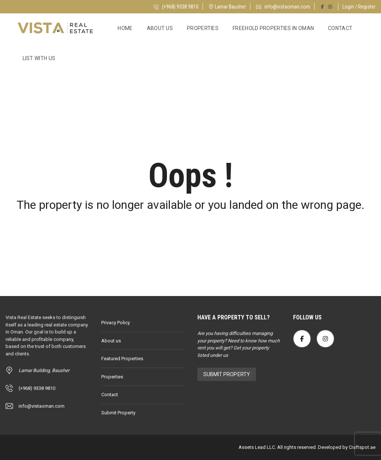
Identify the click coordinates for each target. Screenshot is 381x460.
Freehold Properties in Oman (273, 28)
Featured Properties (122, 358)
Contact (340, 28)
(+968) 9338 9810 (176, 7)
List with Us (39, 58)
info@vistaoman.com (283, 7)
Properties (203, 28)
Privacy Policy (115, 322)
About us (160, 28)
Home (125, 28)
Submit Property (118, 412)
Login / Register (358, 7)
